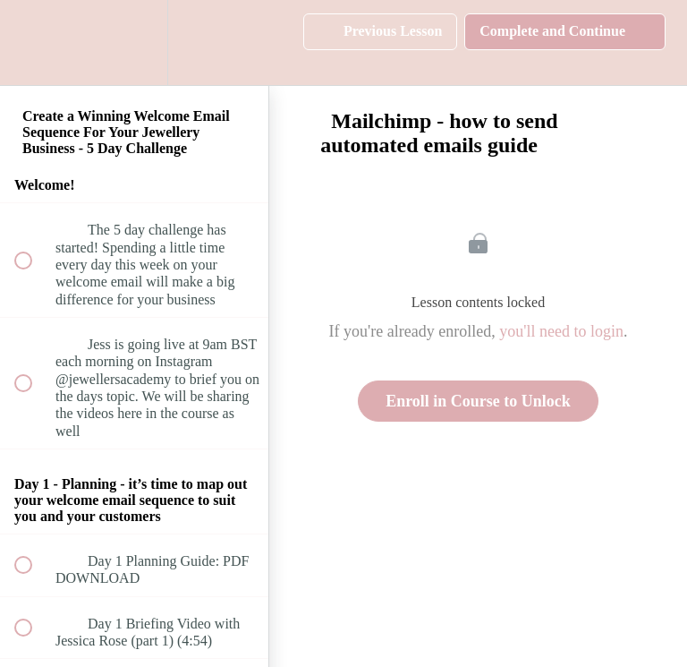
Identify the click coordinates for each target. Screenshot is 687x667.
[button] (33, 42)
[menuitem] (134, 42)
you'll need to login (561, 331)
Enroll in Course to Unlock (478, 401)
